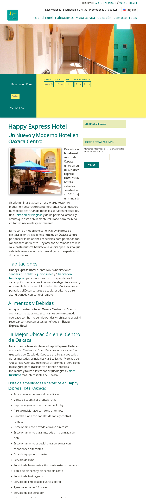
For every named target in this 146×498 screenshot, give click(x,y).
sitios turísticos (79, 319)
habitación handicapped (62, 234)
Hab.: (75, 79)
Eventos (38, 459)
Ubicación (104, 18)
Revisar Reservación (19, 459)
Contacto (120, 18)
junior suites (34, 234)
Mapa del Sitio (41, 465)
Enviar (108, 142)
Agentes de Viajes (55, 459)
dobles (18, 234)
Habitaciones (64, 18)
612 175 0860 (104, 3)
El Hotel (47, 18)
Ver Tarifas (121, 84)
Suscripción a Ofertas (75, 9)
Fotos (133, 18)
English (129, 10)
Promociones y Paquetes (103, 9)
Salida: (62, 79)
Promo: (103, 79)
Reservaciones (53, 9)
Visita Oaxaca (85, 18)
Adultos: (85, 79)
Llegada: (49, 79)
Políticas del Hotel (79, 459)
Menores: (94, 79)
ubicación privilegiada (56, 179)
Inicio (35, 18)
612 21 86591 (128, 3)
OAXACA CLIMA (16, 473)
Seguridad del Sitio (19, 465)
